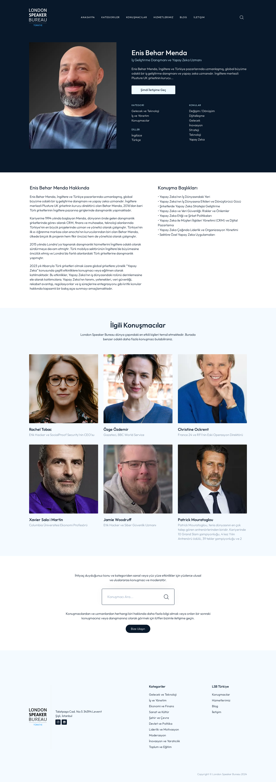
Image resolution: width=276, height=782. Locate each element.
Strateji (194, 130)
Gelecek (194, 120)
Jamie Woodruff (117, 519)
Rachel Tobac (40, 429)
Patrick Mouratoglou (195, 519)
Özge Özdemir (116, 429)
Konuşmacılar (141, 120)
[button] (110, 17)
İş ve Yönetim (140, 116)
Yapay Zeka (197, 139)
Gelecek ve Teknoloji (145, 111)
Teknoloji (195, 135)
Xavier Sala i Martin (46, 519)
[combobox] (130, 597)
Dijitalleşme (197, 116)
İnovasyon (196, 125)
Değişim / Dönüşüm (202, 111)
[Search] (166, 597)
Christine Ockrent (193, 429)
